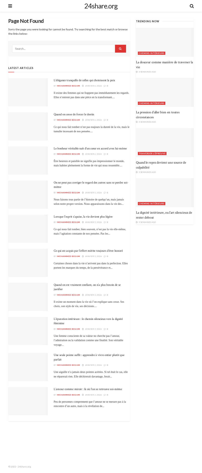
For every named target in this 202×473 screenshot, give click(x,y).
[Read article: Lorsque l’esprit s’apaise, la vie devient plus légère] (28, 229)
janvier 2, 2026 (92, 365)
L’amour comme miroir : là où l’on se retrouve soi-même (88, 389)
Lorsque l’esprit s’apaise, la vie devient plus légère (83, 217)
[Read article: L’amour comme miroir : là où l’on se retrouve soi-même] (28, 401)
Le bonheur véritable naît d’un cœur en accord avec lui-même (90, 148)
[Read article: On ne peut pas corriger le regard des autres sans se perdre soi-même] (28, 195)
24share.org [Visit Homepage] (101, 6)
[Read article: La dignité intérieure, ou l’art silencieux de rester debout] (165, 192)
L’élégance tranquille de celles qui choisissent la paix (84, 80)
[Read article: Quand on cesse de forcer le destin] (28, 126)
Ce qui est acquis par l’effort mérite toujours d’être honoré (88, 251)
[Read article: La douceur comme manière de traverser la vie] (165, 42)
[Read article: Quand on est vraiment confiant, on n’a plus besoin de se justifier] (28, 297)
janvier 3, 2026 (92, 295)
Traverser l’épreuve (152, 153)
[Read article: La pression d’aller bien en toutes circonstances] (165, 92)
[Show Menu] (10, 6)
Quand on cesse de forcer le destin (74, 114)
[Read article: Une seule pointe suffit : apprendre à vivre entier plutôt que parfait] (28, 367)
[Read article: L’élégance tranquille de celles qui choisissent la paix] (28, 92)
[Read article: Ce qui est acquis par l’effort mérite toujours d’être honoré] (28, 263)
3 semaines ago (146, 72)
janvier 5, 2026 (92, 192)
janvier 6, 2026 (92, 86)
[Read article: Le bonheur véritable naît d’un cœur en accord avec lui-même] (28, 160)
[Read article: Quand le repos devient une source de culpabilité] (165, 142)
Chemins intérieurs (152, 53)
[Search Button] (192, 6)
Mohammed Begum (68, 86)
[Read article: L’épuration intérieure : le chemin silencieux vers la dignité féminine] (28, 331)
